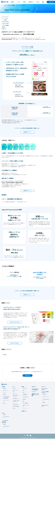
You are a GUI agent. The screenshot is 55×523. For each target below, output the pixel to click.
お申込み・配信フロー (5, 21)
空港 (23, 390)
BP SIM (14, 408)
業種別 (23, 386)
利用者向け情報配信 (16, 406)
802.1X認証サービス (16, 398)
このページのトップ (5, 16)
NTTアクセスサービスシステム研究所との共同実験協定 (6, 397)
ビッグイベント (25, 408)
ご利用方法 (44, 394)
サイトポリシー (34, 391)
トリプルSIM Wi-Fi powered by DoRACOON (5, 421)
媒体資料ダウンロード (27, 190)
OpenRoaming (15, 404)
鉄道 (23, 392)
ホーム (5, 5)
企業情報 (3, 386)
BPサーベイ (15, 393)
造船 (23, 401)
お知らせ (4, 403)
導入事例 (4, 394)
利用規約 (44, 402)
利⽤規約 (3, 173)
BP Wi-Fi (14, 388)
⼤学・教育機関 (25, 403)
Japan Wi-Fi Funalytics (14, 343)
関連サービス (4, 28)
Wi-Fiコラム (43, 386)
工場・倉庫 (24, 388)
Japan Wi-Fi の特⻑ (5, 23)
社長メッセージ (5, 390)
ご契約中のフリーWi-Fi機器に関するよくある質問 (35, 394)
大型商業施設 (25, 394)
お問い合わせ (27, 375)
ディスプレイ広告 (5, 18)
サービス (9, 5)
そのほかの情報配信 (5, 25)
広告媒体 (13, 5)
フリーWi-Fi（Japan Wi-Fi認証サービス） (16, 401)
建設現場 (24, 399)
